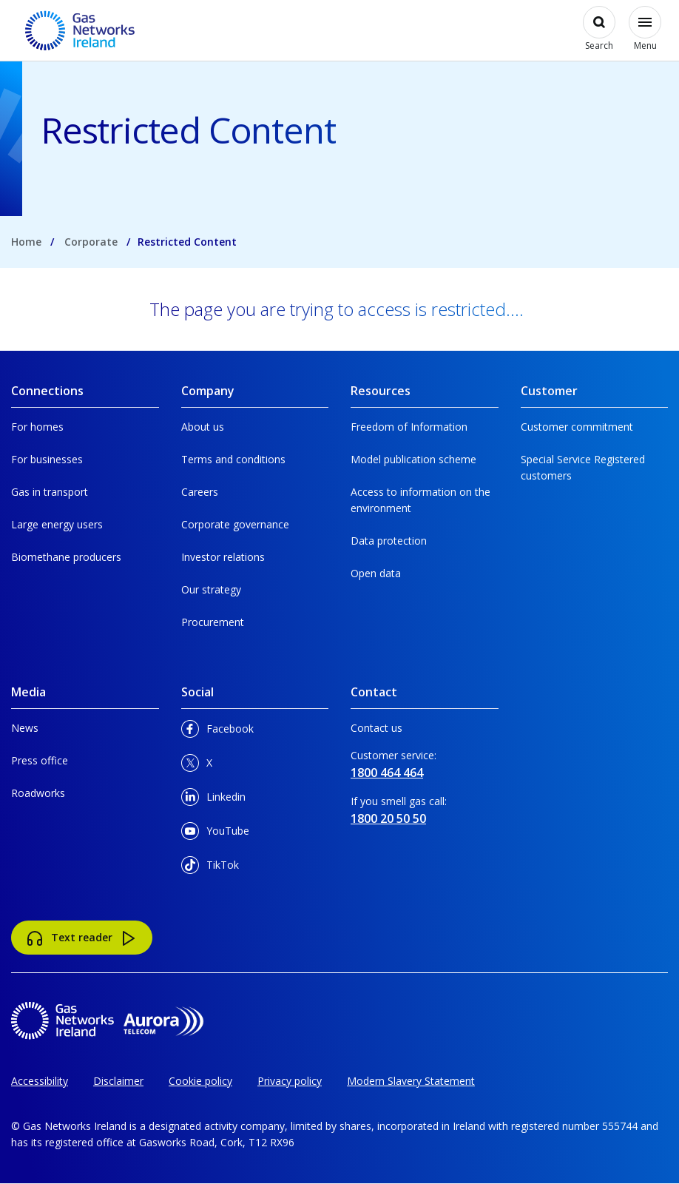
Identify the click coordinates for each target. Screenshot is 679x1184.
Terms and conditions (233, 459)
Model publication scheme (413, 459)
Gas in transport (49, 492)
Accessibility (39, 1081)
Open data (376, 573)
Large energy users (57, 524)
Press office (39, 760)
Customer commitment (577, 427)
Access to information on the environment (420, 500)
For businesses (47, 459)
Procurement (212, 622)
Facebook (217, 731)
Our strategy (211, 589)
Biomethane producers (66, 557)
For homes (37, 427)
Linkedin (213, 799)
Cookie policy (200, 1081)
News (24, 728)
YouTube (215, 833)
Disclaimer (118, 1081)
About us (202, 427)
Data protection (389, 541)
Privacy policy (289, 1081)
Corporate (91, 242)
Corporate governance (235, 524)
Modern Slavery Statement (411, 1081)
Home (26, 242)
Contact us (376, 728)
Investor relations (223, 557)
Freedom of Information (409, 427)
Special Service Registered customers (583, 467)
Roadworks (38, 793)
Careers (199, 492)
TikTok (210, 867)
